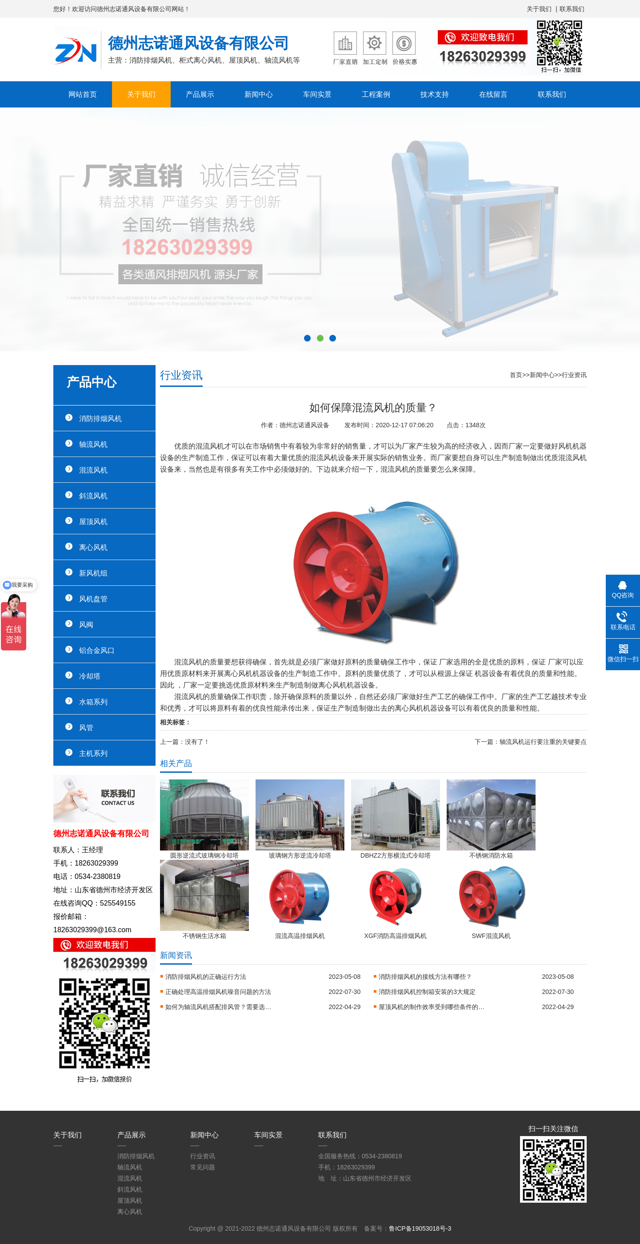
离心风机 (93, 547)
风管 (86, 727)
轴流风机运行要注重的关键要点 (543, 741)
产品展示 (200, 94)
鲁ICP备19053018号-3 (420, 1228)
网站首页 (82, 94)
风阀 (86, 624)
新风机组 (93, 573)
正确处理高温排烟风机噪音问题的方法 (218, 991)
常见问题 (202, 1167)
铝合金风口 (97, 650)
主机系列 (93, 753)
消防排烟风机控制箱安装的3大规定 (427, 991)
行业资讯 (574, 374)
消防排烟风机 (100, 418)
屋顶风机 (93, 521)
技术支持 (434, 94)
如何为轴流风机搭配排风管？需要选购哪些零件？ (218, 1006)
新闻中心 (258, 94)
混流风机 (93, 470)
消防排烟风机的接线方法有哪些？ (425, 976)
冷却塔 (89, 676)
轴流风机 (93, 444)
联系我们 (572, 8)
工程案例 (376, 94)
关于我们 (539, 8)
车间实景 (317, 94)
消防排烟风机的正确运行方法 (205, 976)
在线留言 (493, 94)
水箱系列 (93, 702)
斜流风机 (93, 496)
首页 (516, 374)
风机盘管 (93, 599)
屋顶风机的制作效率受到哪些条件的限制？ (432, 1006)
